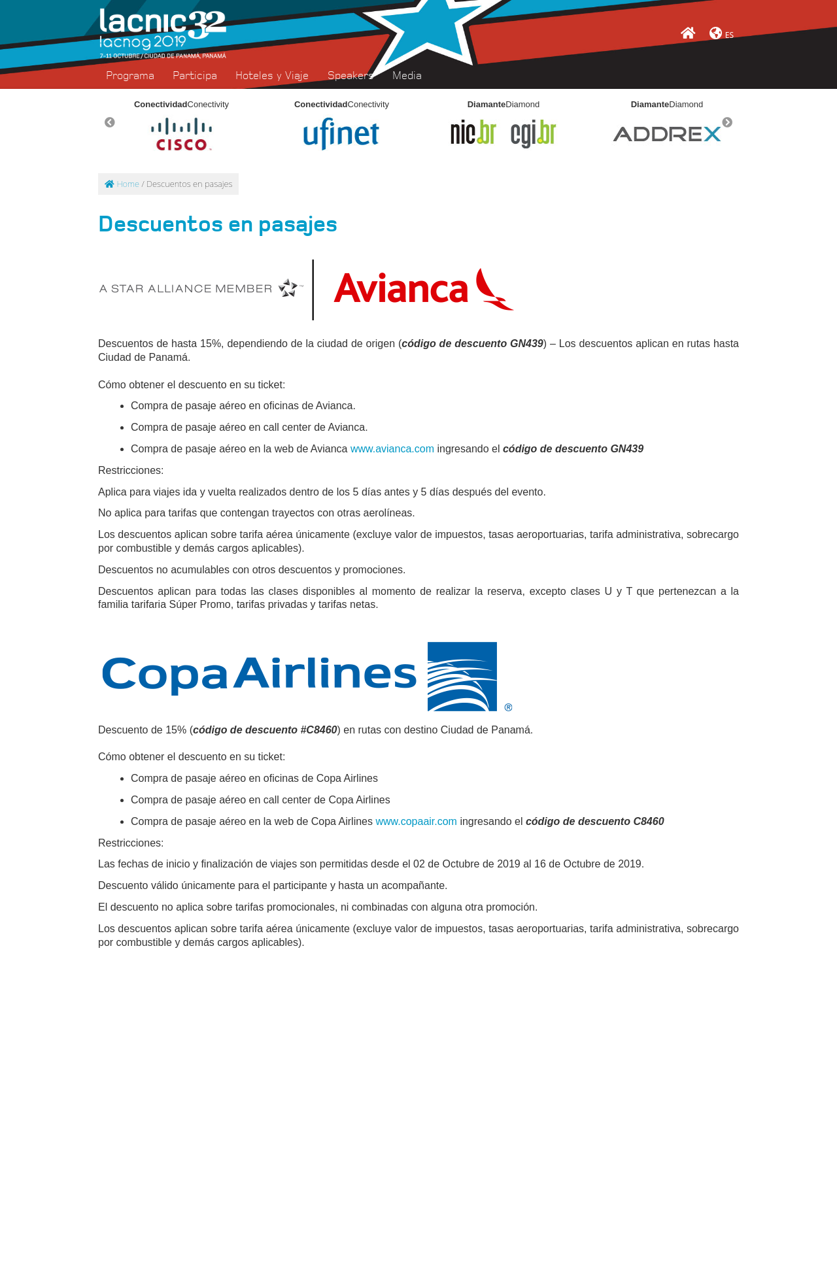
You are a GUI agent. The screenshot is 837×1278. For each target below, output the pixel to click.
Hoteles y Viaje (272, 75)
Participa (195, 75)
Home (122, 184)
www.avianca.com (392, 448)
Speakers (351, 75)
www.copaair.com (416, 821)
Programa (130, 75)
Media (407, 75)
